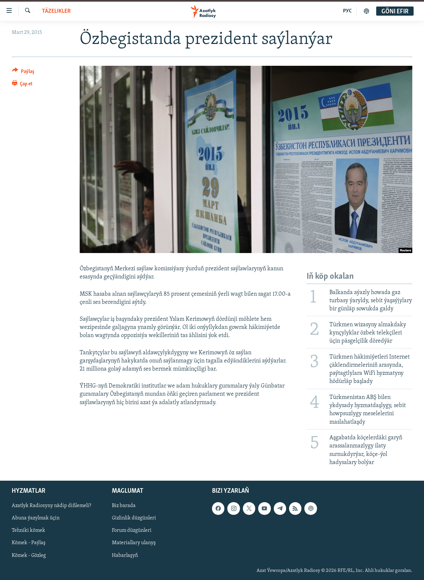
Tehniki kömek (28, 530)
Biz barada (124, 505)
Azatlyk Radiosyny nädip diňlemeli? (51, 505)
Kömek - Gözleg (29, 555)
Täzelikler (56, 11)
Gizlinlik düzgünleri (134, 518)
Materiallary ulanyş (134, 543)
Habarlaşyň (125, 555)
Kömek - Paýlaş (29, 543)
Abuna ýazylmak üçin (36, 518)
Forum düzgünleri (132, 530)
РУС (347, 11)
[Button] (23, 72)
